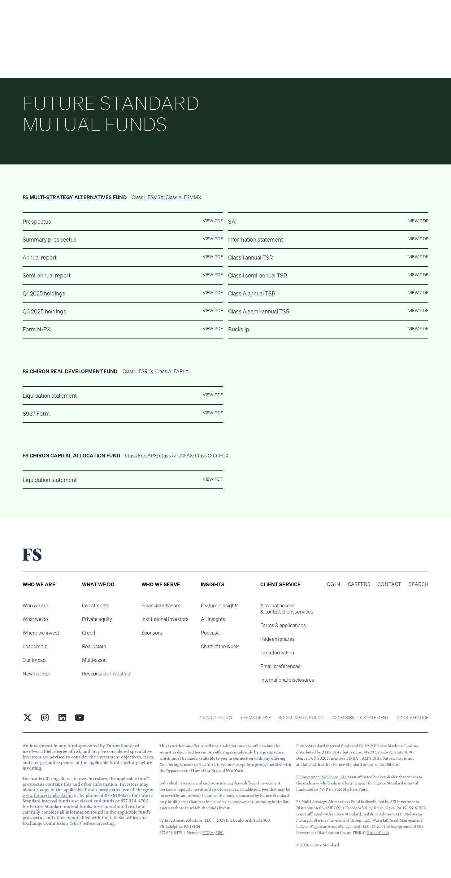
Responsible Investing (106, 674)
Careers (359, 584)
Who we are (35, 605)
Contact (389, 584)
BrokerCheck (378, 832)
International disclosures (287, 680)
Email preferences (280, 666)
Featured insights (220, 605)
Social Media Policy (301, 717)
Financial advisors (160, 605)
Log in (332, 584)
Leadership (35, 646)
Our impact (35, 660)
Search (418, 584)
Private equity (97, 619)
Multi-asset (94, 660)
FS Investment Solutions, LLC (321, 777)
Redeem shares (277, 639)
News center (36, 674)
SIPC (219, 832)
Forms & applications (283, 625)
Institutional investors (165, 619)
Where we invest (41, 633)
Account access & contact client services (286, 608)
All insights (213, 619)
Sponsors (151, 633)
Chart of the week (220, 646)
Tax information (277, 652)
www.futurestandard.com (48, 795)
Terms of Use (255, 717)
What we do (35, 619)
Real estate (94, 646)
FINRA (208, 832)
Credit (88, 633)
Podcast (210, 633)
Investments (95, 605)
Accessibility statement (360, 717)
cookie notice (413, 717)
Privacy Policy (215, 717)
